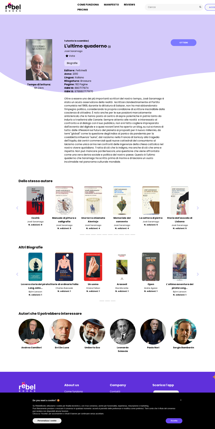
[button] (180, 400)
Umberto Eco (92, 347)
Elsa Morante (121, 287)
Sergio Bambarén (183, 347)
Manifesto (111, 4)
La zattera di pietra (150, 217)
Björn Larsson (35, 291)
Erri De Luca (62, 347)
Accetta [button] (174, 421)
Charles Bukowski (64, 287)
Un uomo (93, 283)
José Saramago (73, 50)
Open (151, 283)
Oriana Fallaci (93, 287)
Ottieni (183, 42)
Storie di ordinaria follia (64, 283)
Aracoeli (122, 283)
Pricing (82, 9)
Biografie (72, 63)
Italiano (79, 77)
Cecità (35, 217)
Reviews (129, 4)
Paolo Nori (153, 347)
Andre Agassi (150, 287)
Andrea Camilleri (31, 347)
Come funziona (88, 4)
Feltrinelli (81, 70)
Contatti (115, 391)
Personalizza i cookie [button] (47, 421)
